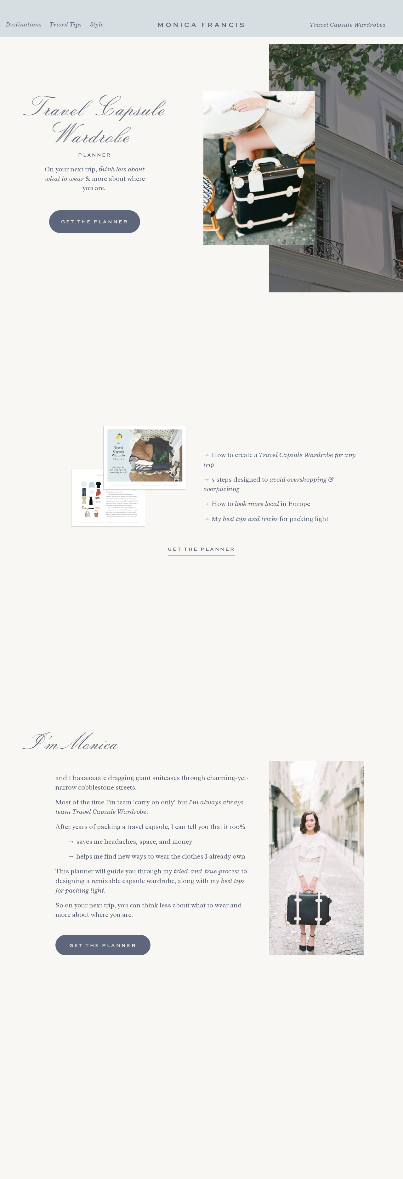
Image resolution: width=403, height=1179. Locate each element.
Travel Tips (66, 24)
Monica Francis (201, 24)
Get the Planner (94, 221)
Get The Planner (201, 548)
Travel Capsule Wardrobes (347, 25)
